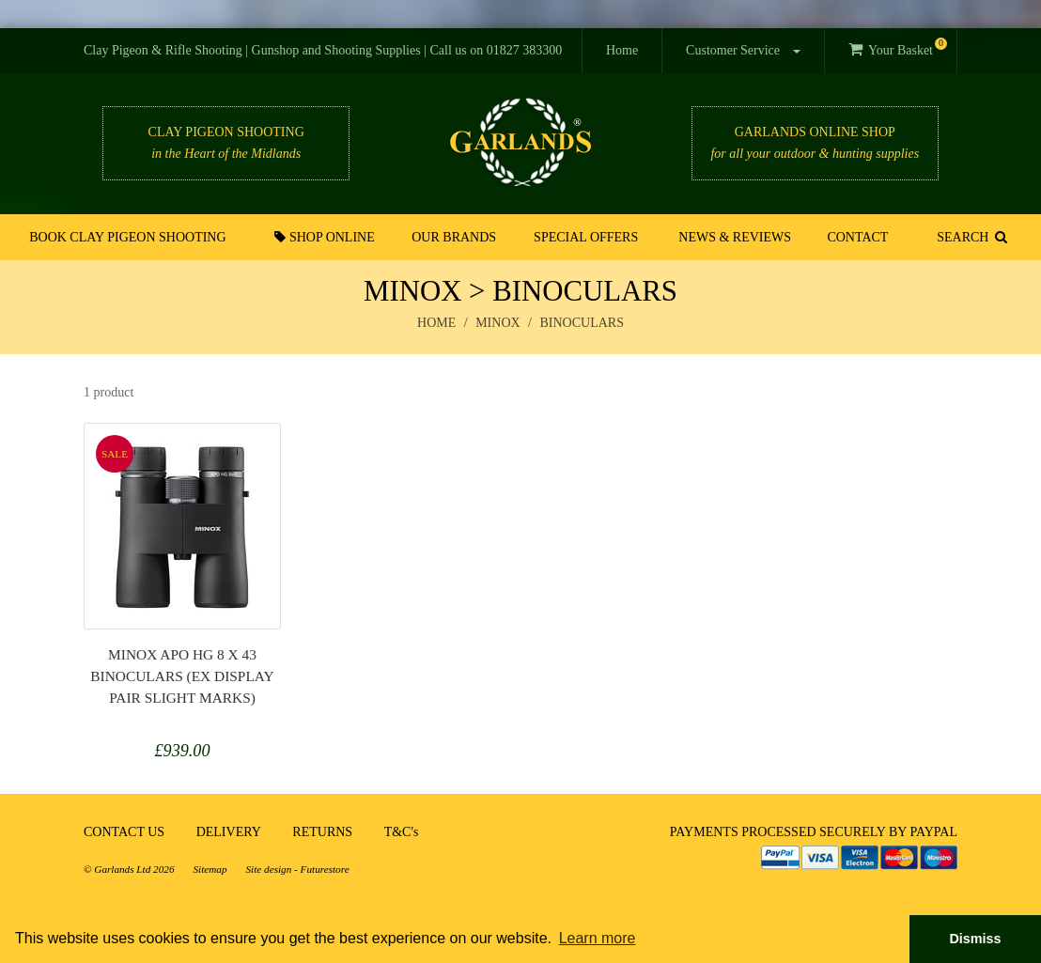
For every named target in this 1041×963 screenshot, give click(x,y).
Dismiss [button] (975, 938)
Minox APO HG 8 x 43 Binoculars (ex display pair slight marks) (181, 676)
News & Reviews (734, 237)
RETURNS (322, 832)
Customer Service (743, 50)
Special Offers (586, 237)
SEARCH (972, 236)
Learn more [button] (597, 938)
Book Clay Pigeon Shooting (127, 237)
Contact (857, 237)
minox (497, 323)
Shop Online (324, 236)
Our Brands (454, 237)
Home (622, 50)
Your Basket (897, 47)
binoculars (582, 323)
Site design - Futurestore (298, 869)
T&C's (401, 832)
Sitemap (209, 869)
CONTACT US (124, 832)
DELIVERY (228, 832)
